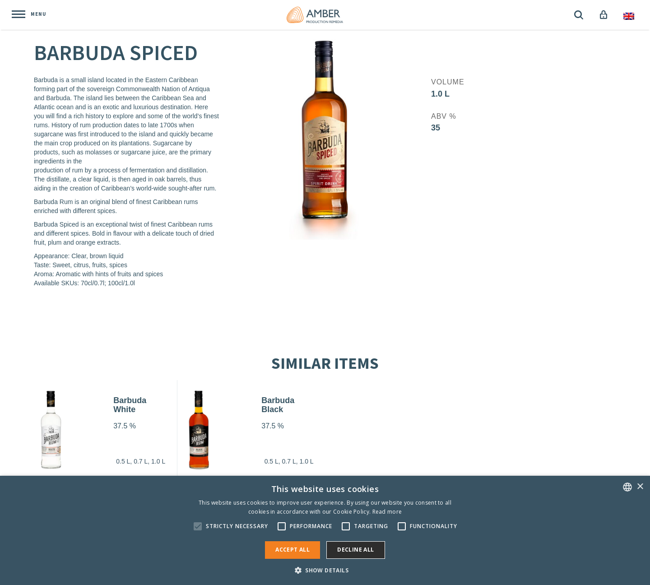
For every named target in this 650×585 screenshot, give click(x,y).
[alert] (325, 530)
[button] (325, 570)
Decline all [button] (355, 549)
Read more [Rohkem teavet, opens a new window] (387, 511)
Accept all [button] (292, 549)
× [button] (639, 486)
